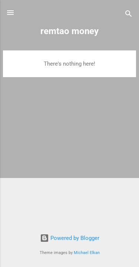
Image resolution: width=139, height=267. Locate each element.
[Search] (128, 15)
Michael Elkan (87, 252)
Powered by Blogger (69, 238)
